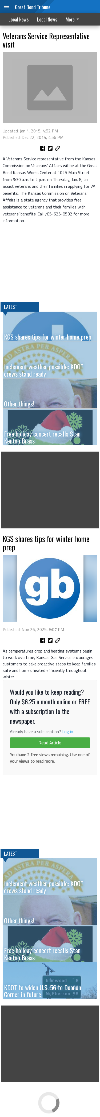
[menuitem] (73, 19)
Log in (67, 731)
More (73, 19)
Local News (19, 19)
